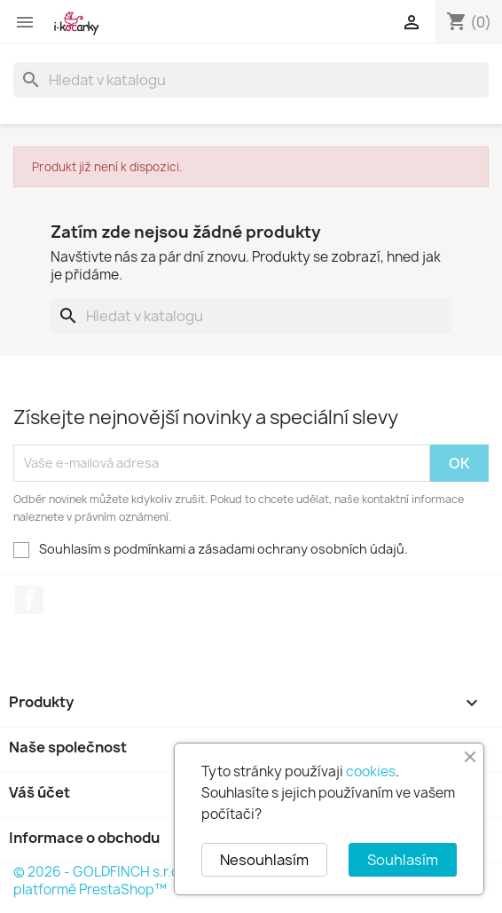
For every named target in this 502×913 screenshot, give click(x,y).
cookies (371, 771)
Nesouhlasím (264, 860)
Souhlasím (402, 860)
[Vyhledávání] (251, 80)
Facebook (29, 600)
